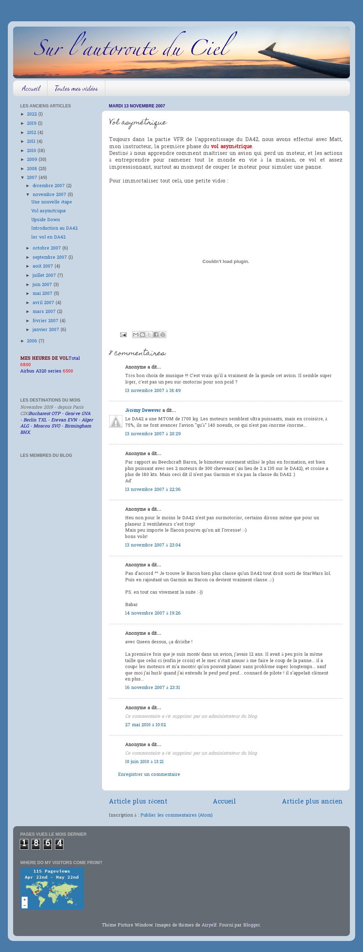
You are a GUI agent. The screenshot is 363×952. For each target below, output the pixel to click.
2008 (33, 169)
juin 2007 (43, 285)
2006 (33, 341)
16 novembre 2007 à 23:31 (152, 688)
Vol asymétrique (48, 211)
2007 (33, 178)
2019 (32, 124)
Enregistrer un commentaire (149, 775)
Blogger (251, 925)
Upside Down (45, 220)
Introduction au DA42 (54, 228)
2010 (32, 151)
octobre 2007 (47, 248)
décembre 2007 (50, 186)
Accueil (31, 88)
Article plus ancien (312, 802)
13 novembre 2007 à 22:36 (153, 490)
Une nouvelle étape (51, 202)
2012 (32, 133)
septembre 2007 (50, 257)
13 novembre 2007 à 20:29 (153, 434)
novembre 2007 (50, 195)
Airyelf (209, 925)
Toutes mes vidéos (76, 88)
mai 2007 (43, 294)
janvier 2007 (47, 330)
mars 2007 (45, 312)
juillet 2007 (45, 276)
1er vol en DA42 (48, 237)
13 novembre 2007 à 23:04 (153, 545)
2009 (33, 160)
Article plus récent (138, 802)
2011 (32, 142)
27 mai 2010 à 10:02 (145, 725)
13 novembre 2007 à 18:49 (153, 391)
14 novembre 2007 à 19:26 (153, 613)
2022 (32, 114)
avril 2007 (44, 303)
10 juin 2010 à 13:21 (144, 762)
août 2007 (44, 266)
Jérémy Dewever (143, 411)
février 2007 (46, 321)
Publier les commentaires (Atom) (176, 815)
